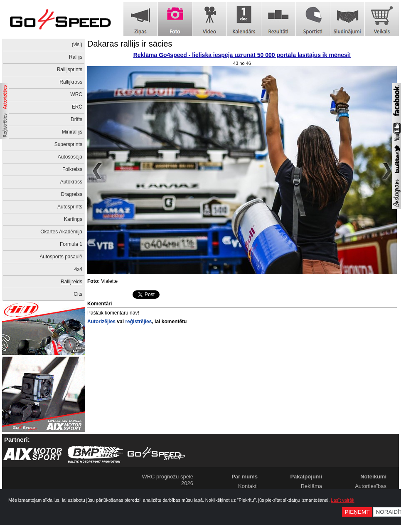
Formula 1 (71, 244)
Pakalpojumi (306, 476)
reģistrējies (138, 321)
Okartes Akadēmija (61, 232)
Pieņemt (356, 512)
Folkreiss (72, 169)
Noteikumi (373, 476)
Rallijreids (71, 282)
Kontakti (248, 486)
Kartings (73, 219)
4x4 (78, 269)
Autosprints (69, 207)
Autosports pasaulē (60, 257)
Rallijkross (70, 82)
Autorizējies (101, 321)
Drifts (76, 119)
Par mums (244, 476)
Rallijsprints (69, 69)
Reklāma (311, 486)
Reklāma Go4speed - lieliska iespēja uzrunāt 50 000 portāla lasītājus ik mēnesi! (242, 55)
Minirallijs (72, 132)
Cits (78, 294)
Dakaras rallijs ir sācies (129, 43)
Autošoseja (70, 157)
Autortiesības (370, 486)
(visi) (77, 44)
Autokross (71, 182)
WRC (76, 94)
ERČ (77, 107)
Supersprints (68, 144)
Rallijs (75, 57)
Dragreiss (71, 194)
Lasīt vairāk (342, 500)
